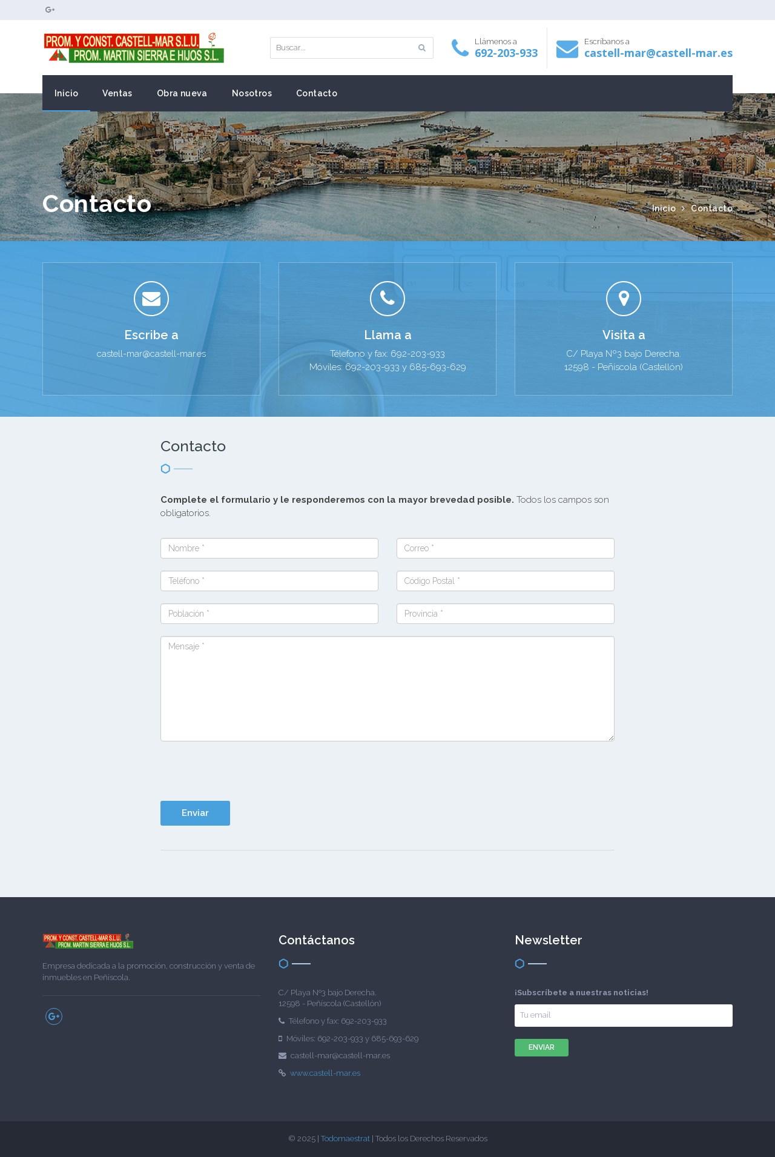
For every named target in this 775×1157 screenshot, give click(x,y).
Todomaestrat (345, 1138)
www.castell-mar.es (325, 1073)
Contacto (316, 93)
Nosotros (252, 93)
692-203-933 (506, 52)
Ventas (117, 93)
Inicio (66, 93)
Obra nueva (182, 93)
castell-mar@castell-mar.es (658, 52)
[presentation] (371, 777)
